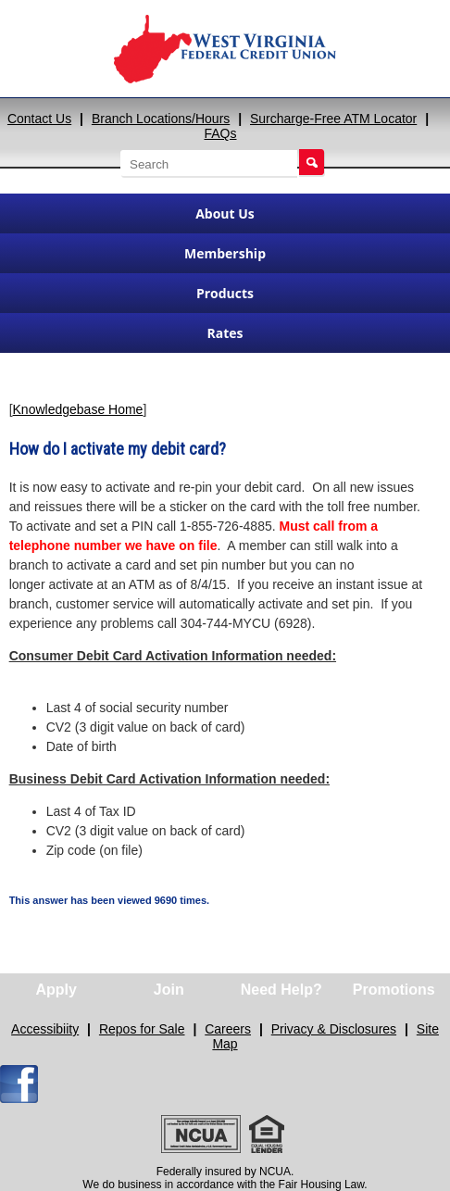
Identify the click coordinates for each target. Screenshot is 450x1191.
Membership (225, 253)
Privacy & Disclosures (333, 1029)
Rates (224, 333)
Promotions (394, 989)
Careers (228, 1029)
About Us (225, 213)
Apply (56, 989)
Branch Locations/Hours (161, 118)
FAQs (220, 133)
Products (225, 293)
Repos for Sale (142, 1029)
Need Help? (281, 989)
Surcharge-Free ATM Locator (333, 118)
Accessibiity (45, 1029)
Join (169, 989)
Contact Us (39, 118)
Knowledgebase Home (78, 409)
